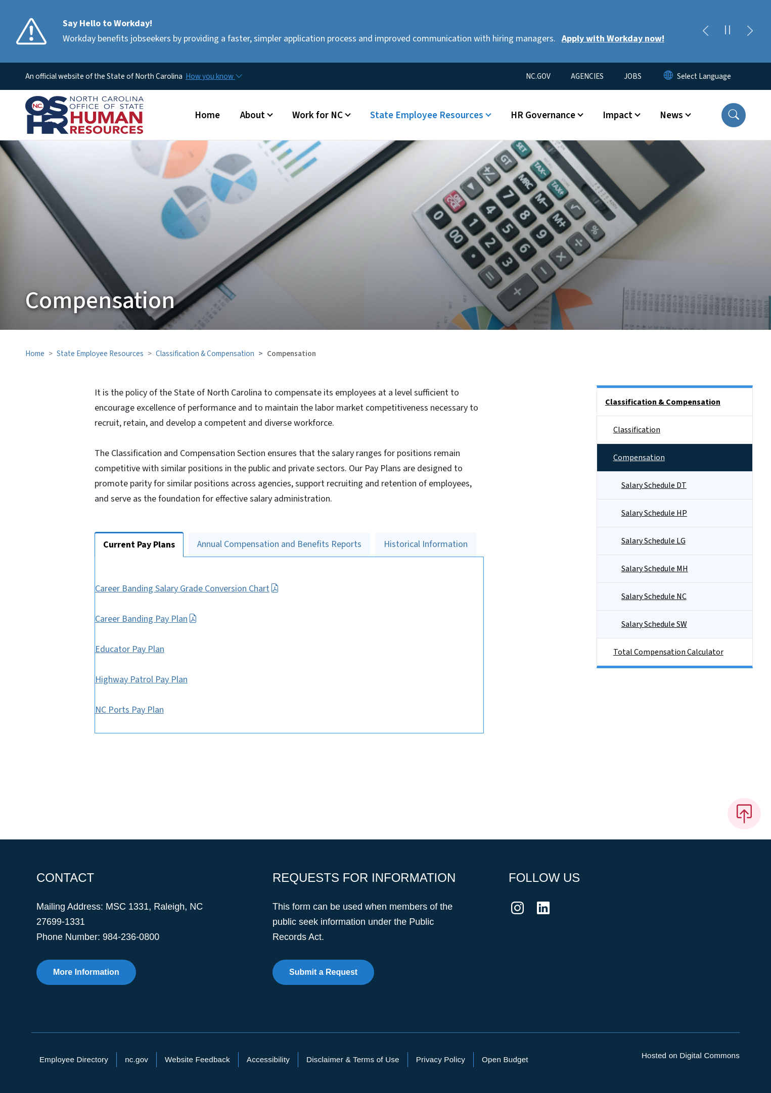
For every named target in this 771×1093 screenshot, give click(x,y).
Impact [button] (617, 115)
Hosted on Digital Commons (691, 1055)
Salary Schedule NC (654, 596)
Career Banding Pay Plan (161, 619)
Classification (636, 429)
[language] (704, 76)
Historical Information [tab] (426, 544)
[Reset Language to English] (668, 76)
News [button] (671, 115)
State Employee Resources (100, 353)
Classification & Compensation (205, 353)
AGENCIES (587, 76)
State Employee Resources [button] (426, 115)
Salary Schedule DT (654, 485)
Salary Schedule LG (653, 540)
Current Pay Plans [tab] (139, 544)
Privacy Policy (440, 1059)
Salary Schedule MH (654, 568)
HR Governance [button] (543, 115)
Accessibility (268, 1059)
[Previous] (705, 31)
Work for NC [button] (317, 115)
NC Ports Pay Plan (144, 710)
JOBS (633, 76)
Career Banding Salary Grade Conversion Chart (202, 588)
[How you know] (213, 76)
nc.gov (136, 1059)
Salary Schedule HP (654, 513)
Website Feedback (197, 1059)
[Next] (750, 31)
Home (207, 115)
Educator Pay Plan (144, 649)
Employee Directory (73, 1059)
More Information (86, 972)
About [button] (252, 115)
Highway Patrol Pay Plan (156, 679)
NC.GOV (538, 76)
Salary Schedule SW (654, 624)
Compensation (639, 457)
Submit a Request (323, 972)
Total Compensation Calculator (668, 652)
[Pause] (727, 31)
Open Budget (505, 1059)
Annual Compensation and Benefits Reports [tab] (279, 544)
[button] (733, 115)
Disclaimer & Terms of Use (352, 1059)
